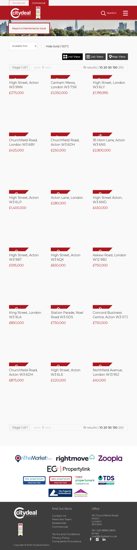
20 (105, 67)
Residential (18, 3)
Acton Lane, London (67, 198)
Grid (73, 56)
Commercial (38, 3)
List (97, 56)
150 (114, 67)
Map (118, 56)
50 (110, 67)
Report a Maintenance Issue (29, 28)
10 (101, 67)
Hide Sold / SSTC (57, 46)
